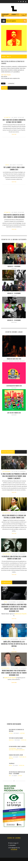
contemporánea (5, 668)
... (14, 648)
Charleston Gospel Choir (16, 755)
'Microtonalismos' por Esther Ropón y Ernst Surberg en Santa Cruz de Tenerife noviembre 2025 (14, 672)
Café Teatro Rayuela (6, 75)
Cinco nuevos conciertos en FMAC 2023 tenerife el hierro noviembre (14, 216)
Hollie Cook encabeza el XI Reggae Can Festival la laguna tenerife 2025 (14, 516)
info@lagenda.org (15, 847)
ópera (5, 602)
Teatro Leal (23, 740)
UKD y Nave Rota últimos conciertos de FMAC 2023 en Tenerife (14, 121)
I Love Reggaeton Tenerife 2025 (14, 386)
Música (10, 765)
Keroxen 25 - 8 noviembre (14, 266)
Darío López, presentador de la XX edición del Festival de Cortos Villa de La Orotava (14, 644)
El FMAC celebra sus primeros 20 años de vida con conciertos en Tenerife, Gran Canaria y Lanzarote (14, 476)
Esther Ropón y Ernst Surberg (17, 746)
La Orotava (22, 733)
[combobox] (16, 21)
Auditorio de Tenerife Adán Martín (16, 749)
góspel (10, 757)
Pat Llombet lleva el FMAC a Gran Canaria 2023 (14, 168)
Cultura (11, 733)
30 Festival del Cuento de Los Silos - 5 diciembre (17, 772)
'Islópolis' (12, 763)
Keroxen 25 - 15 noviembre (14, 293)
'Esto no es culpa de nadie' (16, 738)
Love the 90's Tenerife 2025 (14, 413)
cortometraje (5, 639)
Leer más (14, 134)
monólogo (11, 740)
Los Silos (20, 775)
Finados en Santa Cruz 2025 (14, 359)
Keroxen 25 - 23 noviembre (14, 320)
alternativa (11, 83)
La (13, 648)
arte (10, 775)
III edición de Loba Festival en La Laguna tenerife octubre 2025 (14, 557)
